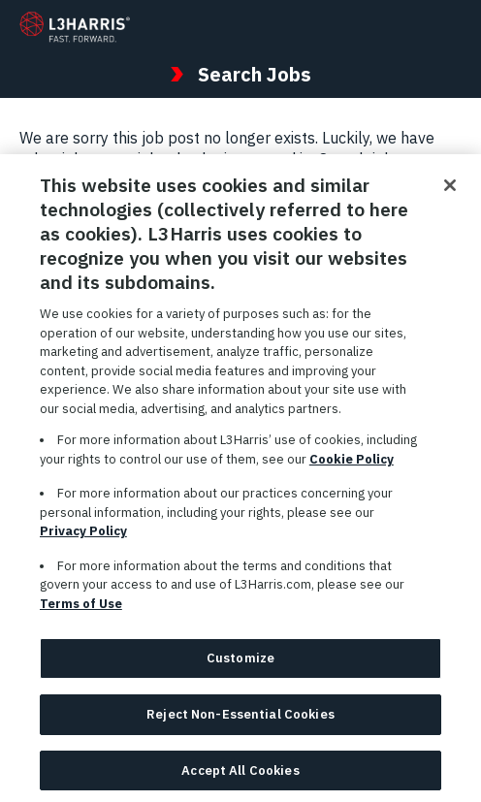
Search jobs (360, 159)
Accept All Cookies (240, 776)
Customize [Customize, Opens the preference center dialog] (240, 665)
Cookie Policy (351, 465)
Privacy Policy (83, 537)
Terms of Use (81, 609)
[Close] (450, 192)
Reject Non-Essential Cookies (240, 720)
